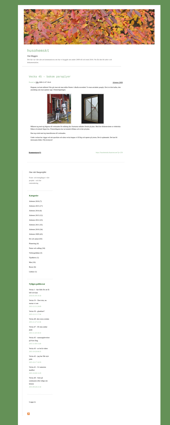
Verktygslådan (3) (35, 253)
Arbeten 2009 (118, 82)
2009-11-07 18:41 (45, 82)
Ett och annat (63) (35, 239)
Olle (37, 82)
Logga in (32, 402)
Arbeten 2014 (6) (35, 211)
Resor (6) (32, 267)
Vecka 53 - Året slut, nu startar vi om (37, 303)
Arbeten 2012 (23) (36, 220)
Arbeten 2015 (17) (36, 206)
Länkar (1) (33, 272)
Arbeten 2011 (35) (36, 225)
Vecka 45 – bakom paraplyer (50, 76)
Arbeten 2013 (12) (36, 215)
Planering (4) (34, 243)
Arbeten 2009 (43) (36, 234)
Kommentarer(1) (35, 152)
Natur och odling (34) (37, 248)
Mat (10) (32, 262)
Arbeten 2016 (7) (35, 201)
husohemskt (38, 51)
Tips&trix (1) (34, 258)
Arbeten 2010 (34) (36, 229)
